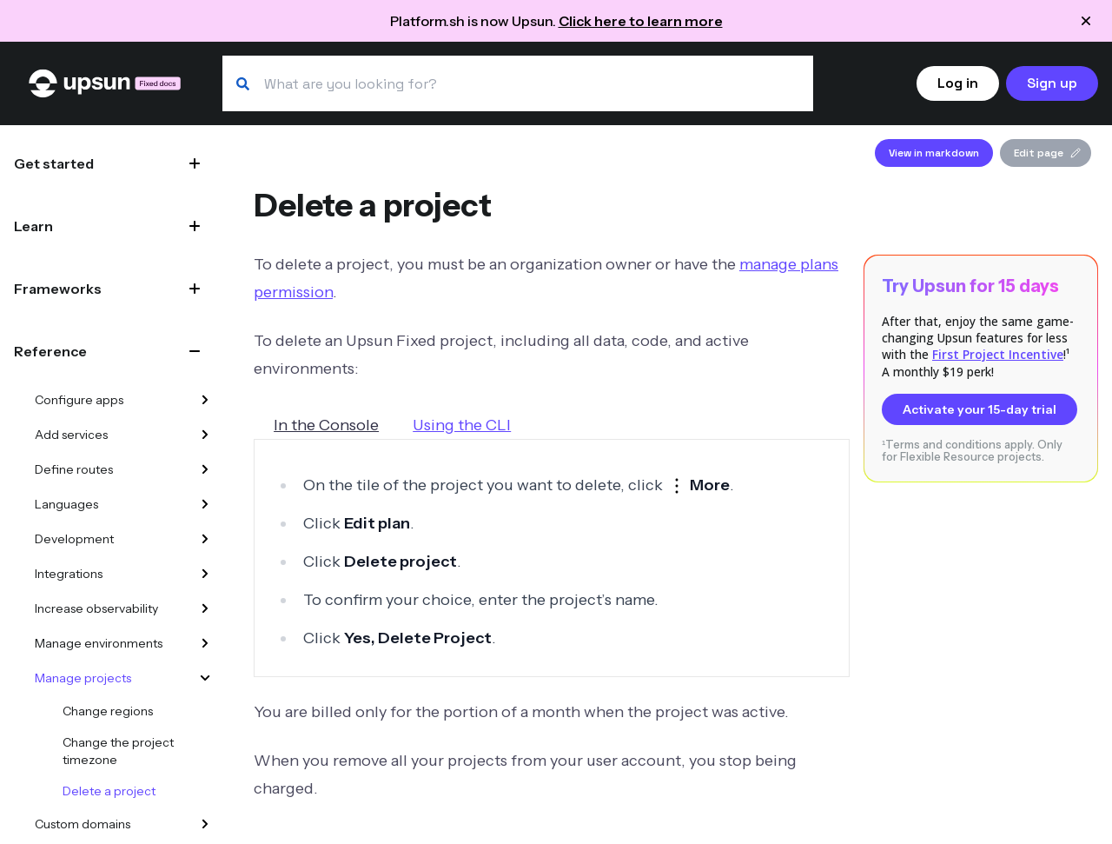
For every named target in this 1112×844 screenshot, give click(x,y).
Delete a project (109, 791)
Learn (33, 226)
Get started (54, 163)
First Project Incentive (997, 354)
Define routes (74, 469)
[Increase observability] (205, 608)
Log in (957, 83)
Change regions (108, 711)
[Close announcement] (1086, 21)
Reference (50, 351)
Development (74, 539)
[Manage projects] (205, 678)
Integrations (69, 573)
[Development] (205, 539)
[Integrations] (205, 573)
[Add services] (205, 434)
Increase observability (96, 608)
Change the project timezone (118, 751)
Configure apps (79, 400)
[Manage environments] (205, 643)
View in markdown (934, 153)
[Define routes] (205, 469)
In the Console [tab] (326, 425)
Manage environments (98, 643)
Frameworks (58, 288)
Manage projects (83, 678)
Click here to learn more (641, 21)
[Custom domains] (205, 824)
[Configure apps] (205, 399)
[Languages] (205, 504)
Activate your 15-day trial (979, 409)
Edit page (1047, 153)
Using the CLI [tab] (462, 425)
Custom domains (82, 824)
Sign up (1052, 83)
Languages (66, 504)
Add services (71, 434)
